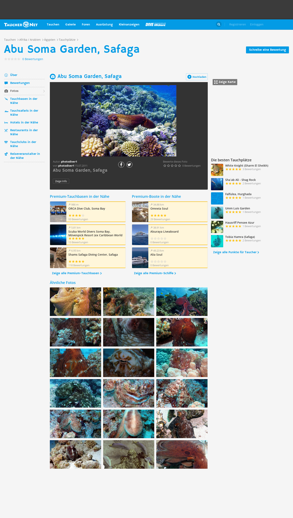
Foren (86, 25)
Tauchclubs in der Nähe (23, 144)
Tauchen (53, 25)
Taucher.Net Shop (280, 24)
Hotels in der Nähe (24, 123)
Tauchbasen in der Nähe (23, 101)
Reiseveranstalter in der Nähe (25, 156)
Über (13, 75)
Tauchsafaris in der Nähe (24, 113)
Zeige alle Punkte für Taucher (234, 252)
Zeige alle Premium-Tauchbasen (75, 273)
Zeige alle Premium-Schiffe (153, 273)
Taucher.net (21, 24)
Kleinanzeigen (129, 25)
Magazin (155, 24)
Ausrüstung (104, 25)
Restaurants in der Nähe (24, 132)
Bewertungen (20, 83)
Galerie (70, 25)
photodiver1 (66, 165)
